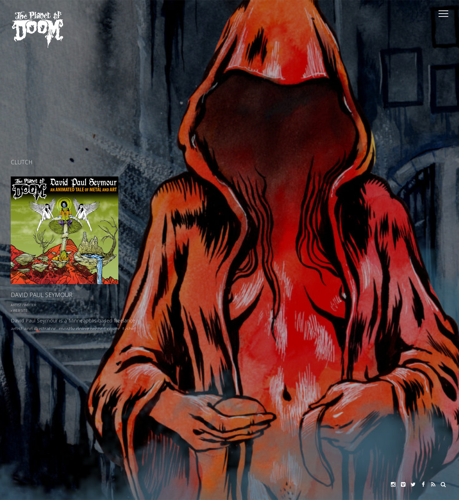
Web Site (20, 310)
